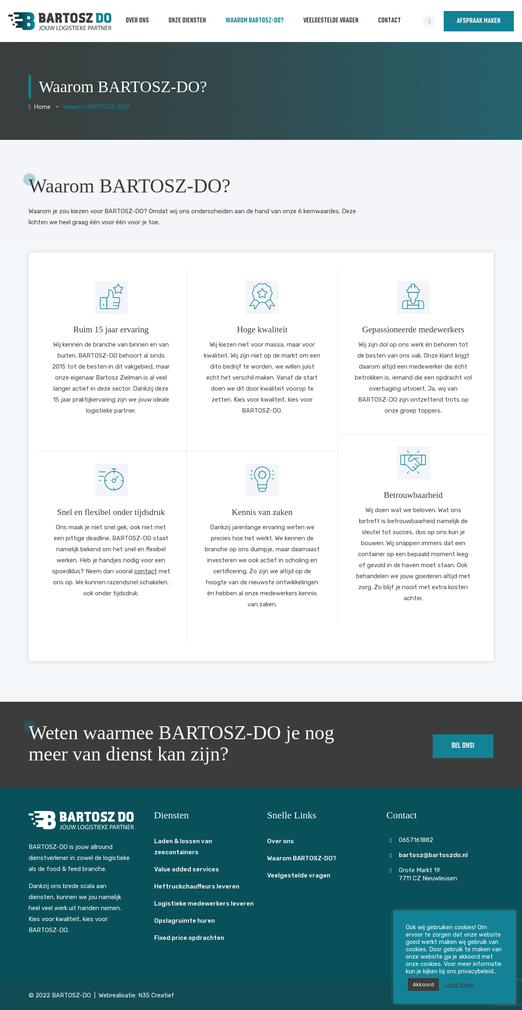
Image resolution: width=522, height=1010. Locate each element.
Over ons (139, 20)
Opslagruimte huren (184, 920)
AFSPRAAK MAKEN (478, 21)
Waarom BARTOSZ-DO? (257, 20)
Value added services (186, 869)
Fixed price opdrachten (189, 937)
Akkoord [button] (423, 984)
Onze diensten (189, 20)
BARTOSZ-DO (71, 995)
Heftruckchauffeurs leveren (196, 886)
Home (40, 107)
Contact (391, 20)
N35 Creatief (156, 995)
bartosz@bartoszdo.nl (433, 855)
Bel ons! (463, 746)
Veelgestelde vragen (333, 20)
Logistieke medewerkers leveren (204, 903)
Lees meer (459, 984)
